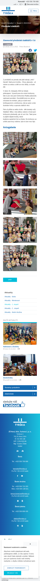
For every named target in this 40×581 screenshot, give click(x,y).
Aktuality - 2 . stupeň (12, 308)
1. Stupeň (18, 23)
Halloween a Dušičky (11, 347)
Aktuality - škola (10, 296)
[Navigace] (33, 11)
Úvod (3, 23)
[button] (16, 4)
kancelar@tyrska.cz (20, 469)
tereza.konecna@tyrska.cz (20, 494)
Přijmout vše (12, 573)
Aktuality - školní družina (13, 312)
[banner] (8, 11)
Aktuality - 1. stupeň (12, 304)
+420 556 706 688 (32, 1)
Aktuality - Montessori (12, 300)
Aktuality (10, 23)
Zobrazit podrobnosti (16, 568)
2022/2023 (27, 23)
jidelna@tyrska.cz (20, 518)
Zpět (10, 279)
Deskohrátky (8, 378)
